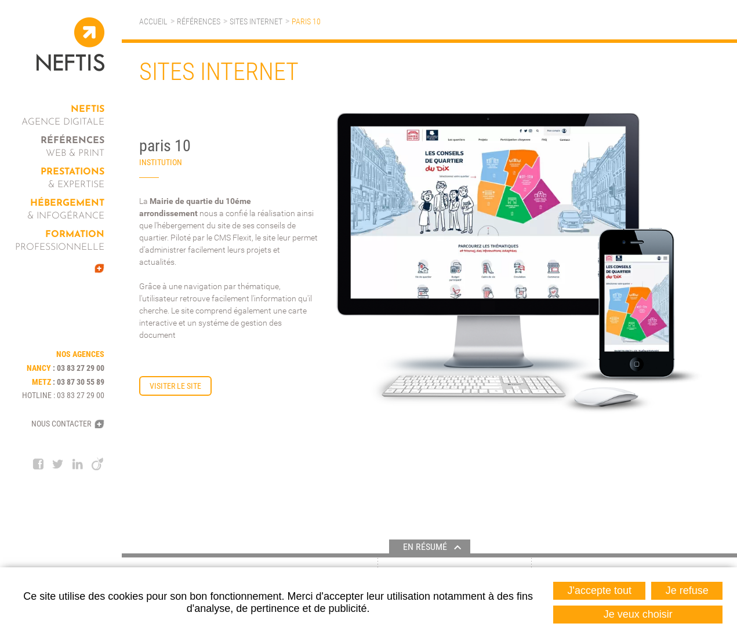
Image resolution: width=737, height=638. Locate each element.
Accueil (153, 21)
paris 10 (306, 21)
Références (198, 21)
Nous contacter (61, 423)
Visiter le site (175, 386)
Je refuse (687, 590)
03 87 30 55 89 (80, 382)
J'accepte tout (600, 590)
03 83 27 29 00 (80, 368)
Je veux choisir (638, 614)
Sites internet (256, 21)
